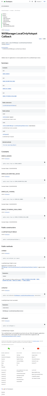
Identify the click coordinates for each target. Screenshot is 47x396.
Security (3, 359)
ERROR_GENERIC (6, 73)
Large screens (34, 355)
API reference (5, 6)
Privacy (18, 363)
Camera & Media (20, 361)
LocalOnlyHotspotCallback (9, 105)
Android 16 (3, 374)
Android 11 (3, 384)
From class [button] (9, 145)
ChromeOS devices (36, 359)
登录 (45, 1)
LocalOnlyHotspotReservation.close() (11, 336)
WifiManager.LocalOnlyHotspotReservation (18, 125)
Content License (36, 341)
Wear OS (33, 357)
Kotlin (40, 38)
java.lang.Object (4, 47)
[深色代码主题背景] (44, 162)
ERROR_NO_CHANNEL (7, 88)
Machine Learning (20, 357)
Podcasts (3, 367)
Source (2, 361)
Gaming (18, 355)
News (2, 363)
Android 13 (3, 380)
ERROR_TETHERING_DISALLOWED (9, 96)
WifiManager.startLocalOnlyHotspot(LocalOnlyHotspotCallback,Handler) (20, 267)
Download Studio (20, 379)
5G (17, 365)
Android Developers (5, 10)
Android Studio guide (21, 373)
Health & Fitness (20, 359)
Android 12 (3, 382)
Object (7, 44)
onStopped (5, 134)
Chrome (3, 394)
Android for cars (35, 361)
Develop (11, 10)
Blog (2, 365)
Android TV (34, 363)
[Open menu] (2, 1)
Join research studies (36, 378)
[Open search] (30, 1)
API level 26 (7, 30)
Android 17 (3, 372)
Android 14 (3, 378)
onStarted (5, 125)
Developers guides (20, 375)
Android (3, 355)
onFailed (5, 117)
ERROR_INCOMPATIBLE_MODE (9, 81)
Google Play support (36, 376)
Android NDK (19, 381)
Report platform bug (36, 372)
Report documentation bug (37, 374)
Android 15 (3, 376)
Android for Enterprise (5, 357)
